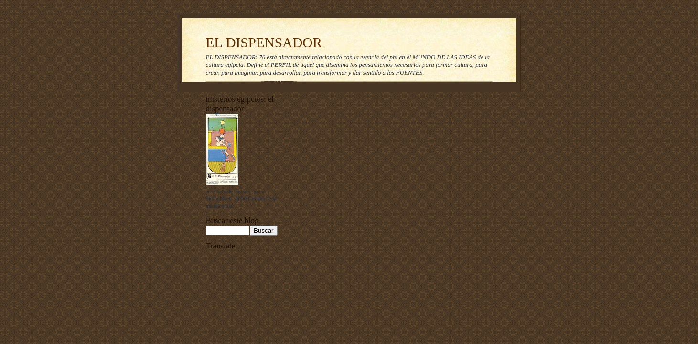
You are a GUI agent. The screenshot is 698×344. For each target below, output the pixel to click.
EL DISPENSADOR (264, 42)
